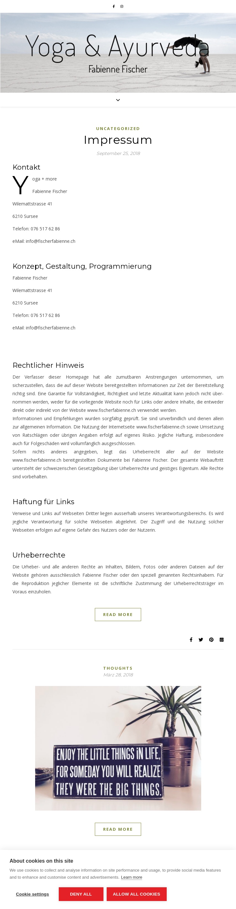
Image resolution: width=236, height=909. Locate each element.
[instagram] (121, 6)
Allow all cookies (136, 894)
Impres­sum (118, 140)
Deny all (81, 894)
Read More (118, 614)
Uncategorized (118, 128)
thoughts (118, 668)
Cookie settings (32, 894)
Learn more (131, 877)
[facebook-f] (114, 6)
